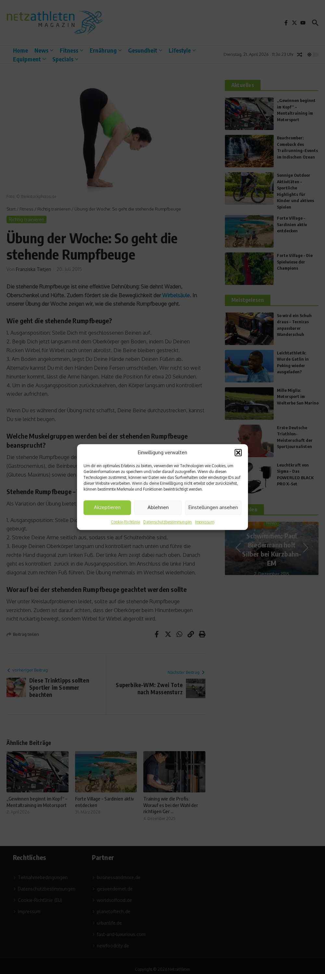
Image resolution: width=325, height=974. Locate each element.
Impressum (204, 521)
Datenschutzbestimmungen (167, 521)
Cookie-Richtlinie (125, 521)
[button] (238, 453)
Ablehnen (158, 507)
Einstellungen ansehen (213, 507)
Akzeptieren (107, 507)
